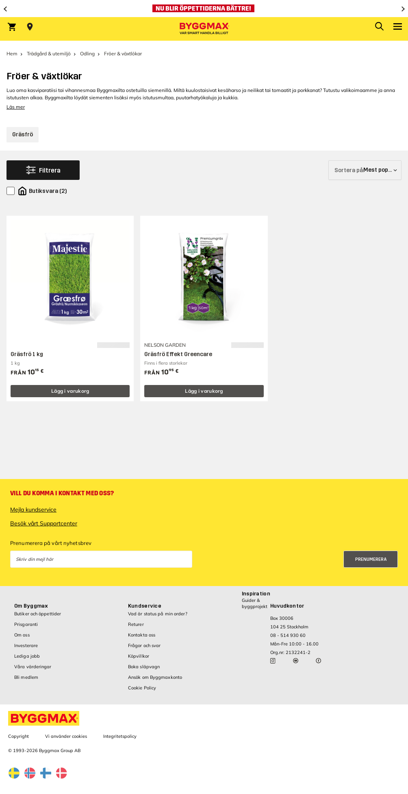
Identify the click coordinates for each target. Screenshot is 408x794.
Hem (12, 53)
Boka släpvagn (144, 666)
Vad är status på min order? (157, 614)
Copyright (18, 736)
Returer (136, 624)
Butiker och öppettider (37, 614)
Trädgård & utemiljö (49, 53)
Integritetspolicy (120, 736)
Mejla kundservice (33, 509)
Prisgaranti (26, 624)
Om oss (22, 635)
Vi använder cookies (66, 736)
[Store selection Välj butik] (30, 27)
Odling (87, 53)
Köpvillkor (138, 656)
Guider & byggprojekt (254, 603)
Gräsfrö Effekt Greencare (178, 354)
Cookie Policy (142, 688)
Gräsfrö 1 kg (27, 354)
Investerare (26, 645)
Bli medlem (26, 677)
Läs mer (16, 107)
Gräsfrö (22, 134)
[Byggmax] (204, 29)
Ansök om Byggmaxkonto (155, 677)
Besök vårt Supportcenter (43, 523)
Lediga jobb (27, 656)
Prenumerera (371, 559)
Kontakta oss (141, 635)
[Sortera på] (364, 170)
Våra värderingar (33, 666)
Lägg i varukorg (70, 391)
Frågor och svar (144, 645)
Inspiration (256, 594)
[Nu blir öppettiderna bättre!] (204, 8)
